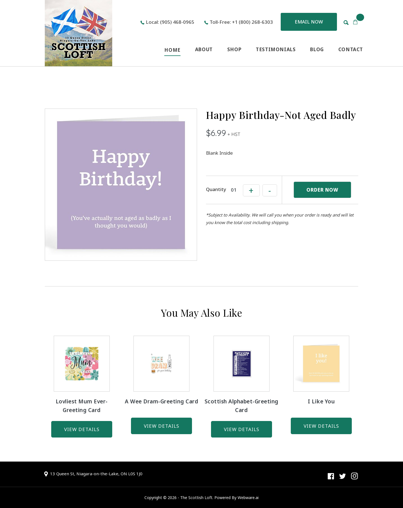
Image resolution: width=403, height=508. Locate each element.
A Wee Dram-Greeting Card (161, 401)
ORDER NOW (322, 190)
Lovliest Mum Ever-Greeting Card (82, 406)
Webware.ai (248, 497)
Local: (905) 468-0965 (170, 22)
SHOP (234, 49)
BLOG (317, 49)
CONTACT (350, 49)
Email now (309, 21)
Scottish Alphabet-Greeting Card (241, 406)
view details (81, 429)
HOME (172, 50)
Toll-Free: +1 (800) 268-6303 (241, 22)
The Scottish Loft (196, 497)
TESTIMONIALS (276, 49)
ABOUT (204, 49)
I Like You (321, 401)
